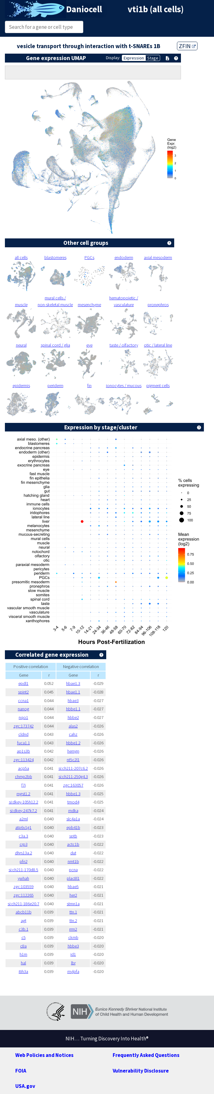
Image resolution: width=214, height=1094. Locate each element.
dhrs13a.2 (23, 853)
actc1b (73, 844)
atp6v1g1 (23, 827)
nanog (23, 709)
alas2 (73, 726)
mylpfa (73, 971)
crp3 (24, 844)
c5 (23, 937)
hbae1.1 (73, 692)
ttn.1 (73, 912)
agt (23, 920)
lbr (73, 963)
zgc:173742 (23, 726)
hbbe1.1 (73, 709)
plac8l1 (73, 878)
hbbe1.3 (73, 793)
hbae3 (73, 700)
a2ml (23, 819)
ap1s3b (23, 751)
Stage (152, 58)
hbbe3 (73, 946)
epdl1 (23, 683)
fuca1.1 (23, 743)
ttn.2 (73, 920)
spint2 (23, 692)
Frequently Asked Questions (146, 1055)
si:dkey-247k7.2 (23, 810)
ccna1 (23, 700)
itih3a (23, 971)
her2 (73, 895)
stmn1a (73, 903)
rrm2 (73, 929)
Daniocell (84, 9)
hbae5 (73, 886)
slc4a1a (73, 819)
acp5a (23, 768)
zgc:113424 (23, 759)
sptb (73, 836)
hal (23, 963)
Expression (134, 58)
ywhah (23, 878)
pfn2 (24, 861)
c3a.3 (23, 836)
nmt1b (73, 861)
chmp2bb (23, 776)
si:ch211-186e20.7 (23, 903)
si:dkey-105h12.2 (23, 802)
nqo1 (23, 717)
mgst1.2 (23, 793)
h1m (23, 954)
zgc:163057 (73, 785)
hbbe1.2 (73, 743)
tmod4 (73, 802)
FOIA (20, 1070)
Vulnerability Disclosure (141, 1070)
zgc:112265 (23, 895)
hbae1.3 (73, 683)
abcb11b (24, 912)
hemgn (73, 751)
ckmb (73, 937)
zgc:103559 (23, 886)
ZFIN (187, 46)
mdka (73, 810)
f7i (23, 785)
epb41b (73, 827)
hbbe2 (73, 717)
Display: (113, 57)
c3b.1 (23, 929)
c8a (23, 946)
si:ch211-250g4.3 (73, 776)
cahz (73, 734)
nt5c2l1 (73, 759)
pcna (73, 869)
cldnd (23, 734)
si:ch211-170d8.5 (23, 869)
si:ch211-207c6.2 (73, 768)
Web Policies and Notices (44, 1055)
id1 (73, 954)
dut (73, 853)
